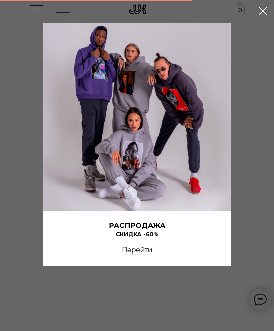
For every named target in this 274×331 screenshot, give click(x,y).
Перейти (137, 250)
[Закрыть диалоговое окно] (263, 10)
